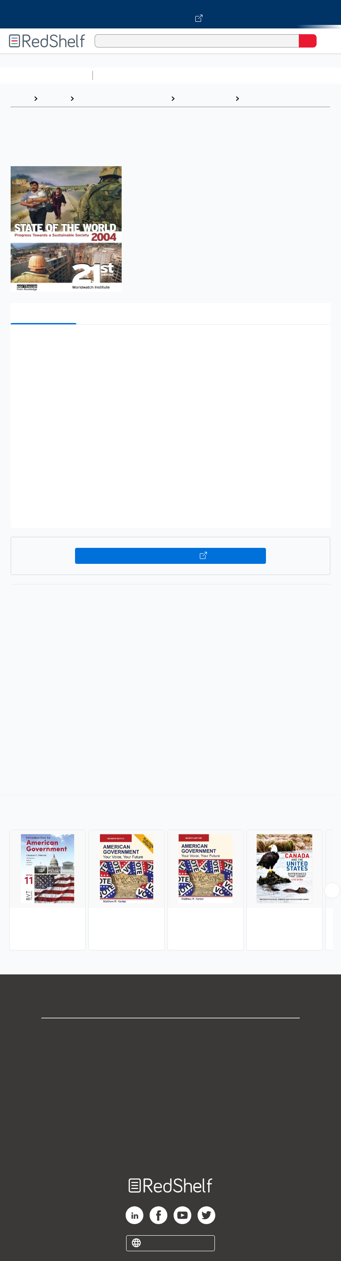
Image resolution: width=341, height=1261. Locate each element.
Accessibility (170, 1130)
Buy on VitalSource (170, 556)
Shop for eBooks (170, 1032)
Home (20, 98)
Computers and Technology (253, 75)
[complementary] (170, 873)
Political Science (205, 98)
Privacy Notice (170, 1071)
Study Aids (120, 75)
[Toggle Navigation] (325, 41)
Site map (170, 1149)
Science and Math (174, 75)
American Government (281, 98)
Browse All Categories (46, 75)
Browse (54, 98)
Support (170, 1052)
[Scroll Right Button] (332, 890)
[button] (169, 345)
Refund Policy (170, 1110)
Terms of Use (170, 1091)
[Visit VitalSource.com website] (170, 14)
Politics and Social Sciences (122, 98)
